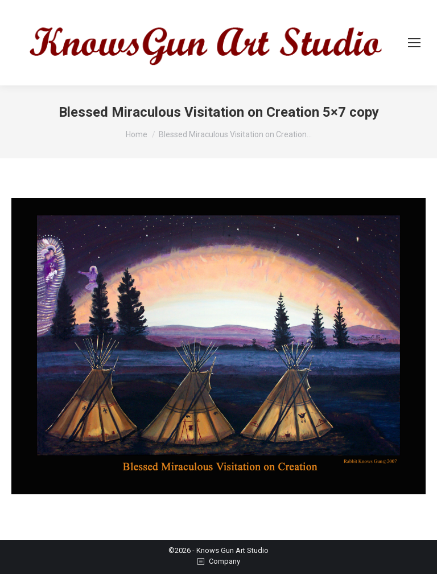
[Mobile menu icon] (414, 42)
